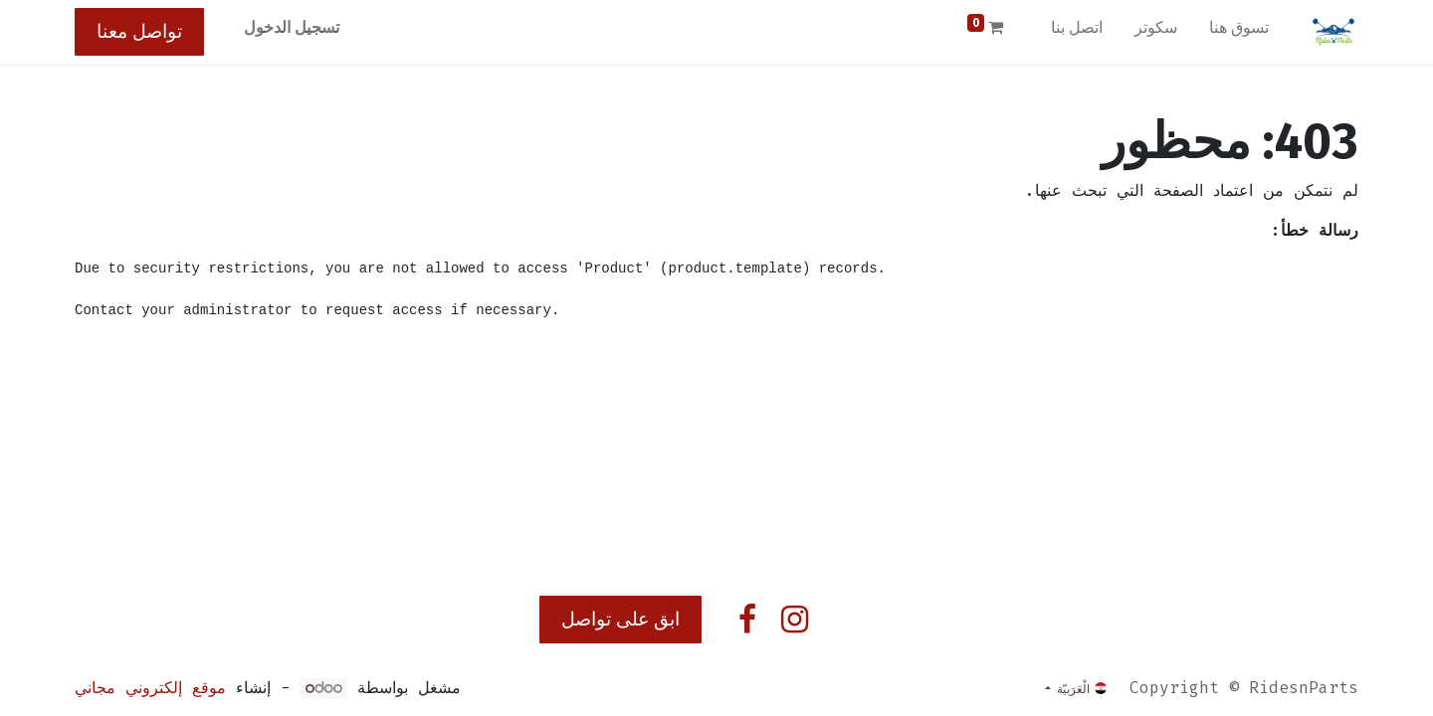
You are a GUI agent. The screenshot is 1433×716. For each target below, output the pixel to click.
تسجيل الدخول (291, 27)
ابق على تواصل (620, 619)
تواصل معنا (139, 31)
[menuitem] (1239, 32)
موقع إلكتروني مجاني (150, 687)
